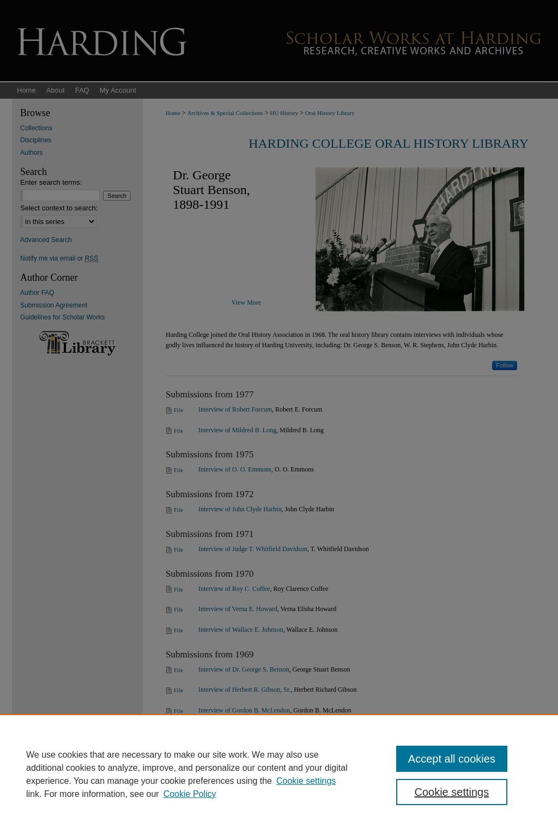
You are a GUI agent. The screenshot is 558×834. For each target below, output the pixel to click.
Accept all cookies (451, 759)
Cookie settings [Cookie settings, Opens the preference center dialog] (451, 792)
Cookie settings (306, 780)
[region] (279, 774)
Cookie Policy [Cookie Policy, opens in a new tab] (189, 794)
